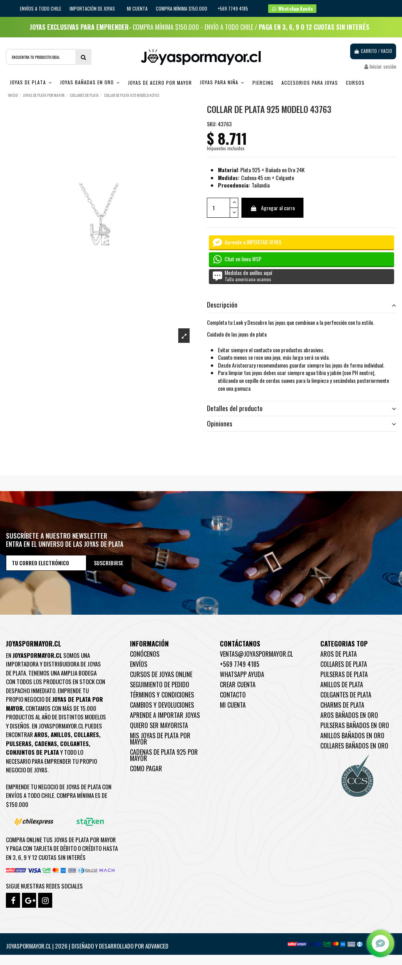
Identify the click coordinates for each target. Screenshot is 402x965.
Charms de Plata (342, 705)
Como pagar (146, 768)
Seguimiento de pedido (159, 684)
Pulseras (18, 743)
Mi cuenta (137, 8)
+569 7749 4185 (239, 664)
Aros (41, 734)
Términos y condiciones (162, 694)
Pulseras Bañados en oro (354, 725)
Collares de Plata (343, 664)
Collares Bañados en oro (354, 745)
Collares (86, 734)
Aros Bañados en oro (349, 715)
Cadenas (46, 743)
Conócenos (144, 654)
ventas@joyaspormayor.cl (256, 654)
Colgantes (74, 743)
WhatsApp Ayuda (242, 674)
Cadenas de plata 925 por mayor (164, 755)
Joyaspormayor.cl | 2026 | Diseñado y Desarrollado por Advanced (87, 945)
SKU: (212, 124)
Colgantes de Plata (345, 694)
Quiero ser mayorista (159, 725)
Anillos (61, 734)
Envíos (138, 664)
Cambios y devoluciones (162, 705)
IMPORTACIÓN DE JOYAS (92, 8)
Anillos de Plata (341, 684)
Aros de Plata (338, 654)
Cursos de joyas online (161, 674)
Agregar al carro (272, 208)
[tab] (301, 305)
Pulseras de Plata (344, 674)
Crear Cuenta (238, 684)
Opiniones (301, 424)
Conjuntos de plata (32, 752)
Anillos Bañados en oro (352, 735)
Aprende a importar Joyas (165, 715)
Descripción (301, 305)
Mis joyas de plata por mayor (160, 739)
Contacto (233, 694)
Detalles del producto (301, 408)
